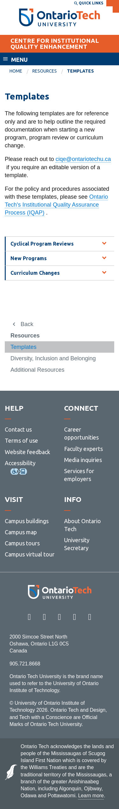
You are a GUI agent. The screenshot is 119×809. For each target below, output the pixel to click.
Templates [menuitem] (80, 71)
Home (16, 71)
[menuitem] (21, 71)
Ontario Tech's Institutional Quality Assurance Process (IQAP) (56, 205)
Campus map (21, 532)
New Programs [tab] (28, 258)
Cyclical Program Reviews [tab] (42, 244)
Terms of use (21, 440)
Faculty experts (83, 449)
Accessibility (20, 463)
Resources (44, 71)
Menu (19, 59)
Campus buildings (27, 521)
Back (27, 324)
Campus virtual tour (30, 554)
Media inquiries (83, 460)
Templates (23, 347)
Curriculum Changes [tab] (35, 273)
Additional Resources (37, 370)
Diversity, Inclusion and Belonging (53, 358)
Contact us (18, 429)
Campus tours (22, 543)
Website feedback (27, 452)
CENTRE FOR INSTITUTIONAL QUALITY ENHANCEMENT (54, 43)
